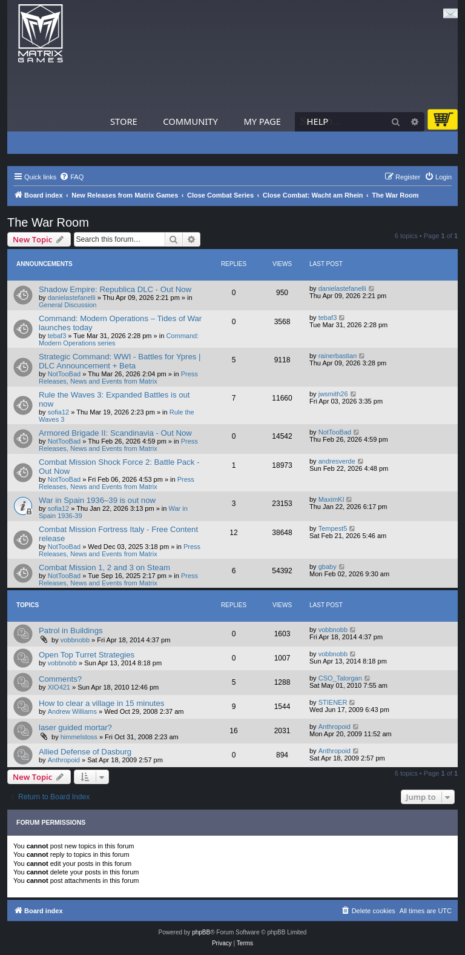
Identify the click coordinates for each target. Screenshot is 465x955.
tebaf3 (57, 335)
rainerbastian (337, 355)
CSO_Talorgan (340, 678)
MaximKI (331, 499)
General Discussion (67, 304)
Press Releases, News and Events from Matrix (118, 377)
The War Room (48, 222)
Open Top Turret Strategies (86, 654)
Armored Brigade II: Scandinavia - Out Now (115, 433)
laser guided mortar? (75, 727)
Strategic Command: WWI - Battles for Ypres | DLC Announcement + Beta (120, 361)
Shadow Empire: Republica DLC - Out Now (115, 289)
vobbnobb (75, 640)
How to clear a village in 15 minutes (101, 703)
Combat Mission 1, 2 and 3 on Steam (104, 567)
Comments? (60, 679)
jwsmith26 (333, 394)
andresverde (336, 461)
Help (318, 121)
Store (123, 121)
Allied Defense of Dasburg (85, 751)
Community (190, 121)
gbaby (327, 566)
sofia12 (58, 412)
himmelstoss (79, 736)
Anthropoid (334, 726)
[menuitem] (71, 177)
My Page (262, 121)
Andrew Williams (72, 711)
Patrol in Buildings (71, 630)
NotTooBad (64, 374)
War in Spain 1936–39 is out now (97, 500)
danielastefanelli (72, 297)
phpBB (201, 932)
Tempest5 (333, 528)
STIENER (333, 702)
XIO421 (59, 687)
